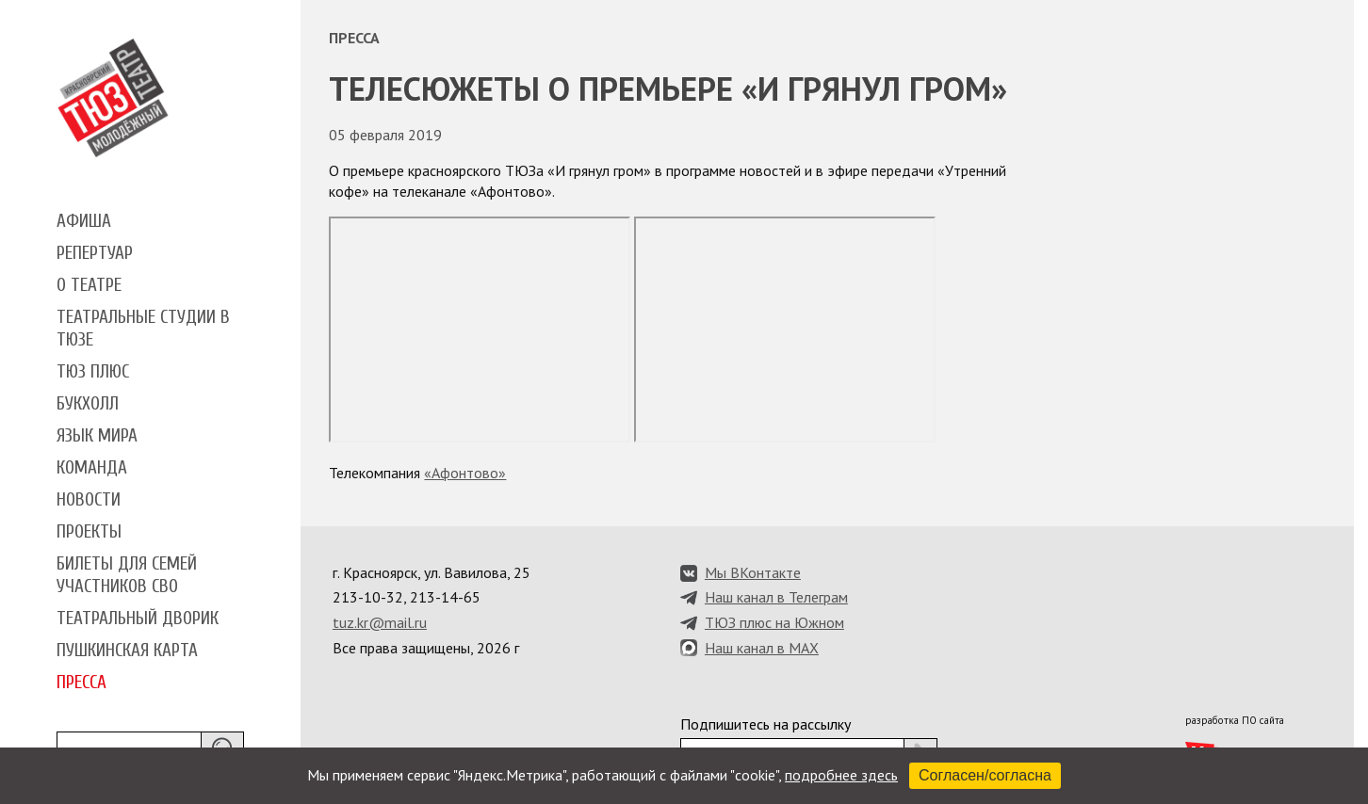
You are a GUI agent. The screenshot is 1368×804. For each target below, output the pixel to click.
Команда (92, 468)
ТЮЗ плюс (93, 372)
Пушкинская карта (127, 650)
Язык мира (97, 436)
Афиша (84, 221)
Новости (89, 500)
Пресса (81, 682)
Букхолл (88, 404)
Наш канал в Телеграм (776, 596)
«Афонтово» (465, 472)
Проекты (89, 532)
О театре (89, 285)
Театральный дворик (138, 618)
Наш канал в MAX (762, 647)
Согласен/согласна (985, 775)
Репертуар (95, 253)
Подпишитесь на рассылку (765, 724)
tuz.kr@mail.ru (380, 622)
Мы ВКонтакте (753, 572)
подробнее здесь (841, 774)
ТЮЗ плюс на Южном (774, 622)
